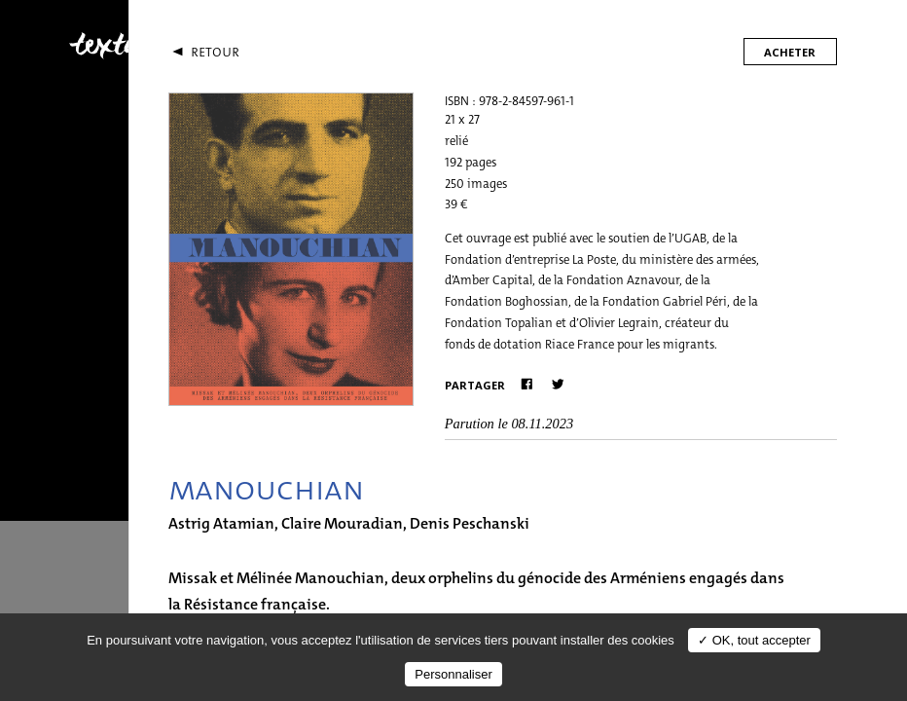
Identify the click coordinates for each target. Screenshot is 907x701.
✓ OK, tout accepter (754, 640)
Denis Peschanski (469, 523)
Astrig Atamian (221, 523)
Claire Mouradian (342, 523)
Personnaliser (453, 674)
